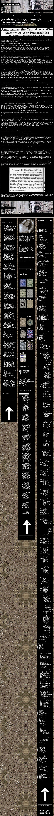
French (40, 307)
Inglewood (47, 360)
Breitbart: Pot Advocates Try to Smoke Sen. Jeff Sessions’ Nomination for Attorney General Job (9, 288)
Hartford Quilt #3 (8, 282)
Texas (41, 568)
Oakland (45, 368)
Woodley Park (46, 447)
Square (44, 739)
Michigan (42, 493)
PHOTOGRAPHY (17, 15)
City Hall (45, 393)
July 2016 (24, 404)
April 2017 (24, 402)
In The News (42, 332)
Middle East (45, 617)
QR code (41, 718)
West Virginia (43, 590)
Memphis (45, 566)
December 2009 (25, 434)
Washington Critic (43, 766)
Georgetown (45, 401)
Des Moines (45, 471)
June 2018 (24, 395)
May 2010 (24, 430)
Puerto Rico (43, 551)
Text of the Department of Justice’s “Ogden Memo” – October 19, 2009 (10, 359)
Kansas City (45, 504)
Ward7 (44, 439)
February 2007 (25, 465)
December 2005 (25, 478)
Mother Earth (43, 730)
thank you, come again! (45, 812)
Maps (41, 292)
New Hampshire (44, 514)
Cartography (42, 272)
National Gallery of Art (48, 418)
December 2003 (25, 499)
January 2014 (25, 411)
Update (40, 762)
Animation (41, 247)
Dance (40, 287)
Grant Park (47, 466)
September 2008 (26, 448)
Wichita (44, 473)
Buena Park (45, 355)
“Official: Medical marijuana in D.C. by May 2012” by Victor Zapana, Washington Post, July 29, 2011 (9, 363)
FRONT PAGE (6, 14)
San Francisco (46, 371)
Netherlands (48, 607)
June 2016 (24, 405)
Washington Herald (44, 702)
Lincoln (44, 511)
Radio (40, 720)
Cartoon (40, 273)
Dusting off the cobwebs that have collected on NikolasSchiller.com (9, 323)
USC (46, 367)
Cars (40, 271)
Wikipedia (41, 775)
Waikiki (47, 461)
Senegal (44, 624)
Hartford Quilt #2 (8, 283)
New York (42, 519)
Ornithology (41, 712)
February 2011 (25, 422)
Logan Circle (46, 411)
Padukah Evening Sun (45, 680)
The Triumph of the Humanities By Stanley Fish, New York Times (9, 381)
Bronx (46, 522)
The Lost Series (24, 372)
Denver (44, 380)
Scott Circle (45, 429)
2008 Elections (42, 230)
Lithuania (47, 606)
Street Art (41, 753)
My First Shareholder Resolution (9, 337)
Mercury (44, 561)
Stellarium (41, 750)
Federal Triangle (46, 400)
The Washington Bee (45, 694)
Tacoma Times (43, 691)
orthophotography (43, 713)
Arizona (42, 349)
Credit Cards (42, 284)
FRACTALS (48, 14)
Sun (43, 564)
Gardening (41, 309)
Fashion (40, 302)
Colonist (21, 215)
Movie (40, 644)
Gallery (40, 308)
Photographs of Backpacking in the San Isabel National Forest (10, 389)
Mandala (42, 727)
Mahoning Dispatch (44, 673)
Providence (45, 554)
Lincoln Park (46, 410)
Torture (40, 757)
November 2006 (25, 468)
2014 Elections (42, 231)
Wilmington (45, 450)
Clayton (44, 502)
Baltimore (45, 483)
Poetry (40, 716)
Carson (47, 357)
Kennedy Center (46, 409)
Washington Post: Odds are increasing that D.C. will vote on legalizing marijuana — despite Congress (10, 329)
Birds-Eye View (42, 264)
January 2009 (25, 444)
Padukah (45, 476)
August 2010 (25, 427)
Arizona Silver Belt (44, 657)
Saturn (44, 563)
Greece (47, 605)
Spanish (40, 744)
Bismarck (45, 539)
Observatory (45, 426)
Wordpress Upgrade (43, 777)
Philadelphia (46, 549)
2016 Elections (42, 235)
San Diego (45, 370)
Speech (40, 745)
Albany (44, 520)
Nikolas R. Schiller (12, 215)
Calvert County (46, 485)
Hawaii (41, 459)
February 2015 (25, 407)
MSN (40, 646)
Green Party (41, 323)
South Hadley (46, 492)
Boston (44, 490)
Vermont (42, 581)
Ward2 (44, 435)
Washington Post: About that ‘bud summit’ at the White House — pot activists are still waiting (9, 310)
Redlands (45, 369)
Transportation (42, 758)
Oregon (41, 544)
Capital (40, 270)
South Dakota (43, 556)
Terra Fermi (23, 373)
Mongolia (45, 618)
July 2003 (24, 503)
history (40, 328)
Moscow (47, 623)
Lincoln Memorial (47, 417)
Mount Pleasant (46, 424)
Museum (41, 647)
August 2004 (25, 492)
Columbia (45, 555)
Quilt (41, 731)
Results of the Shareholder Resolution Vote (10, 332)
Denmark (47, 601)
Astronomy (41, 256)
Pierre (44, 557)
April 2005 (24, 485)
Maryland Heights (47, 505)
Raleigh (44, 537)
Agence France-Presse (45, 653)
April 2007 (24, 463)
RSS (45, 215)
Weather (41, 767)
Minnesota (42, 495)
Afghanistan (45, 595)
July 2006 (24, 471)
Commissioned (42, 280)
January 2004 (25, 498)
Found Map (41, 306)
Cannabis (42, 239)
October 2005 (25, 480)
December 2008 (25, 445)
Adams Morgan (46, 387)
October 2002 (25, 511)
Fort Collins (45, 382)
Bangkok (45, 576)
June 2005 (24, 483)
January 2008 (25, 455)
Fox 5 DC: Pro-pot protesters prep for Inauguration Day (9, 281)
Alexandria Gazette (44, 656)
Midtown (50, 532)
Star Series (42, 740)
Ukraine (44, 634)
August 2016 (25, 403)
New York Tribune (44, 678)
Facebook (41, 300)
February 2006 (25, 476)
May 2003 (24, 505)
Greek (40, 322)
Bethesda (45, 484)
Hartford (45, 385)
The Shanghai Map (25, 379)
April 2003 (24, 506)
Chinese (40, 276)
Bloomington (46, 468)
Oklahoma (42, 542)
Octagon (45, 736)
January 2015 (25, 408)
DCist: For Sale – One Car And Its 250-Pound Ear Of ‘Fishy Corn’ (9, 253)
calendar (41, 268)
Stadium (41, 747)
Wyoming (42, 636)
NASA (40, 650)
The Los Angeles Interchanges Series (25, 371)
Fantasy (40, 301)
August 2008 (25, 449)
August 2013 (25, 413)
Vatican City (45, 635)
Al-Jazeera (42, 655)
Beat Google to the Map (44, 261)
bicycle (40, 263)
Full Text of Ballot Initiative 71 (8, 335)
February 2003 (25, 508)
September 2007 (26, 459)
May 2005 (24, 484)
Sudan (44, 633)
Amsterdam (50, 609)
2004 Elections (42, 229)
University (41, 761)
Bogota (49, 632)
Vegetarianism (42, 763)
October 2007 (25, 458)
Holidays (41, 329)
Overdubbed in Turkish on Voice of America (9, 339)
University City (46, 507)
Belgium (47, 600)
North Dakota (43, 538)
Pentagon (45, 586)
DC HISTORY (21, 14)
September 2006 (26, 470)
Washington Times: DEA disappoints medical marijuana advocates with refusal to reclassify (10, 301)
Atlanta (44, 458)
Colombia (47, 631)
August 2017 (25, 399)
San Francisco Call (44, 689)
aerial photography (43, 243)
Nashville (45, 567)
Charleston (45, 591)
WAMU (41, 698)
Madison (45, 593)
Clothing (41, 278)
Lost (41, 726)
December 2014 (25, 409)
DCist (41, 662)
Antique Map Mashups (26, 374)
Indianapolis (46, 469)
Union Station (46, 433)
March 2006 (24, 475)
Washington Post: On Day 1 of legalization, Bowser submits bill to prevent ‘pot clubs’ (9, 319)
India (44, 612)
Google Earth (42, 316)
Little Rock (45, 352)
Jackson (45, 498)
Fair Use (42, 215)
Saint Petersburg (47, 455)
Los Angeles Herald (45, 671)
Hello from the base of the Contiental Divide (9, 387)
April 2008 (24, 452)
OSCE (40, 714)
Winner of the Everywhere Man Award (25, 385)
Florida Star (43, 666)
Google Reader (42, 318)
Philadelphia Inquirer (45, 685)
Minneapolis (45, 496)
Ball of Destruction (25, 380)
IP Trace (41, 336)
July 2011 (24, 417)
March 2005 (24, 486)
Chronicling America (43, 277)
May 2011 (24, 419)
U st (44, 432)
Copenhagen (51, 602)
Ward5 (44, 438)
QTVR (40, 719)
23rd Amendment (44, 290)
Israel (44, 614)
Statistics (41, 749)
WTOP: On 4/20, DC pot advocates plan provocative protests (10, 262)
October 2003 (25, 500)
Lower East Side (49, 530)
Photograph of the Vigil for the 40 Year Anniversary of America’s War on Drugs (10, 372)
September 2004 (26, 491)
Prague (44, 622)
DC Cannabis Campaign (45, 233)
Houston (45, 574)
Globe (44, 734)
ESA (40, 299)
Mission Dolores (47, 377)
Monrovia (45, 619)
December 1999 (25, 513)
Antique (40, 248)
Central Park (49, 528)
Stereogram (41, 751)
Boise (44, 463)
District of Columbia (29, 215)
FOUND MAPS (42, 14)
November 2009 (25, 435)
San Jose (45, 378)
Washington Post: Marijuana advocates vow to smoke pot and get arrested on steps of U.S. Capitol (9, 265)
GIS (39, 312)
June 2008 (24, 451)
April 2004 (24, 496)
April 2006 (24, 474)
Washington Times (44, 707)
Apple (40, 251)
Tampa (44, 457)
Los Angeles (46, 356)
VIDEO (32, 15)
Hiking (40, 326)
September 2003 (26, 501)
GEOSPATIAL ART (13, 14)
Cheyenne (45, 637)
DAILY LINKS (42, 286)
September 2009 (26, 437)
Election (41, 298)
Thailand (42, 575)
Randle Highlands (47, 427)
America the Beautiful (9, 383)
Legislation (42, 291)
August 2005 (25, 481)
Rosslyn (44, 587)
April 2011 (24, 420)
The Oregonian (43, 693)
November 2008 (25, 446)
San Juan (45, 552)
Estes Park (45, 381)
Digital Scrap (42, 297)
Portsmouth (45, 515)
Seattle (44, 589)
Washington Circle (47, 441)
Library (40, 341)
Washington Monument (48, 421)
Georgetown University (45, 403)
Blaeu (40, 265)
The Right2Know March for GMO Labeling (9, 349)
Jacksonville (46, 452)
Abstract (42, 723)
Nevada (41, 512)
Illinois (41, 464)
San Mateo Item (44, 690)
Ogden (44, 578)
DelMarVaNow (43, 663)
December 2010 (25, 423)
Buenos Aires (49, 629)
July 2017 (24, 400)
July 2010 (24, 428)
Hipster (40, 327)
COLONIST (36, 14)
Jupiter (44, 559)
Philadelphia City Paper (45, 683)
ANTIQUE (24, 15)
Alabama (42, 344)
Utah (41, 577)
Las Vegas (45, 513)
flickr (40, 305)
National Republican (45, 675)
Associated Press (44, 658)
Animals (40, 245)
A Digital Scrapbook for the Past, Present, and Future (41, 11)
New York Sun (43, 676)
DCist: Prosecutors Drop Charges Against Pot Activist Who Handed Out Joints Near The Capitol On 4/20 (10, 246)
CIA (43, 585)
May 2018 (24, 396)
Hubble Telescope (43, 331)
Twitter (40, 760)
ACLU (40, 236)
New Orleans (46, 478)
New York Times (44, 677)
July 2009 (24, 439)
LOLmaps (22, 377)
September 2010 (26, 426)
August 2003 (25, 502)
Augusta (45, 480)
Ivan (44, 770)
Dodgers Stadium (47, 359)
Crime (40, 285)
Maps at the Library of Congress (26, 382)
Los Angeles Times (44, 672)
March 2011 (24, 421)
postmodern (41, 717)
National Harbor (46, 487)
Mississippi (42, 497)
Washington (43, 588)
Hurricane (42, 769)
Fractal (41, 724)
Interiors (41, 335)
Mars (44, 560)
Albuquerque (46, 518)
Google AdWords (43, 315)
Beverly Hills (46, 354)
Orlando (44, 454)
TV (39, 759)
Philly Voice (43, 686)
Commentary (42, 279)
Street (40, 752)
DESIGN (28, 15)
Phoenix (44, 350)
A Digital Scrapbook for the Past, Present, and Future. (36, 213)
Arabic (40, 252)
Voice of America (44, 696)
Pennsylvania (43, 547)
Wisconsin (42, 592)
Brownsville (45, 570)
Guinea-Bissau (46, 611)
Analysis (41, 244)
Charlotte (45, 536)
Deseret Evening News (45, 664)
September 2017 (26, 398)
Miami (44, 453)
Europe (44, 599)
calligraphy (41, 269)
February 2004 (25, 497)
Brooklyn (47, 523)
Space (41, 558)
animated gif (42, 246)
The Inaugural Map (25, 378)
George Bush (42, 311)
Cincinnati (45, 541)
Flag (40, 304)
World (41, 594)
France (46, 604)
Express (44, 706)
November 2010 (25, 424)
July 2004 (24, 493)
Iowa (41, 470)
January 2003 (25, 509)
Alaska (41, 347)
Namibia (44, 620)
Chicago (45, 465)
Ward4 (44, 437)
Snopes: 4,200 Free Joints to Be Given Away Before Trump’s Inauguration (9, 292)
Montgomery (45, 346)
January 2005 (25, 488)
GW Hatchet (43, 668)
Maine (41, 479)
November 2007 (25, 457)
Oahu (44, 460)
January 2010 (25, 433)
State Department (47, 430)
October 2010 (25, 425)
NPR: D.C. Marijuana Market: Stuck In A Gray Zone (9, 250)
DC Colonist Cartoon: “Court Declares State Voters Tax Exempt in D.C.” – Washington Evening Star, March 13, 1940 (10, 352)
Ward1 (44, 434)
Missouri (42, 499)
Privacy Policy (37, 215)
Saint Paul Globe (44, 688)
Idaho (41, 462)
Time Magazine (43, 695)
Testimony (41, 755)
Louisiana (42, 477)
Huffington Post (44, 670)
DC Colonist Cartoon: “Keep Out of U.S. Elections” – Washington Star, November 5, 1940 (9, 368)
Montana (42, 508)
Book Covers (42, 266)
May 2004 (24, 495)
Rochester (45, 535)
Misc (41, 729)
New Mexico (43, 517)
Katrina (44, 771)
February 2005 (25, 487)
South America (46, 626)
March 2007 (24, 464)
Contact (48, 215)
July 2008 (24, 450)
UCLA (46, 366)
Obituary (41, 710)
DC (40, 386)
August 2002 (25, 512)
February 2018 (25, 397)
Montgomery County (47, 486)
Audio (40, 258)
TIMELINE (27, 14)
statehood (41, 748)
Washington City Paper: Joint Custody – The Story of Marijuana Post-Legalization (10, 242)
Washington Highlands (45, 444)
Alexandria (45, 584)
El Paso (44, 572)
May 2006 (24, 473)
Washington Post (44, 705)
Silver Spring (46, 488)
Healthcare (41, 324)
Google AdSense (43, 314)
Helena (44, 509)
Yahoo (40, 779)
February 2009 (25, 443)
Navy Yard (45, 425)
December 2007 (25, 456)
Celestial (41, 274)
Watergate (45, 445)
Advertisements (42, 242)
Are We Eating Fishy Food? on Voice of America (9, 341)
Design (40, 296)
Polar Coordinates (47, 737)
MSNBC (41, 674)
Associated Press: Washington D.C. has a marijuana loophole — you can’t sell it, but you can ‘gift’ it (9, 238)
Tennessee (42, 565)
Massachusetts (43, 489)
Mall (44, 412)
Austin (44, 569)
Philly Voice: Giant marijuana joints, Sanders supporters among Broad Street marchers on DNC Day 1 (10, 305)
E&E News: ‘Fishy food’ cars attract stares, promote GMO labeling (10, 343)
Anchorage (45, 348)
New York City (46, 521)
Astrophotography (43, 257)
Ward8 (44, 440)
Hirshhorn (47, 413)
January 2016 (25, 406)
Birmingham (45, 345)
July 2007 (24, 461)
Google (40, 313)
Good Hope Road (47, 404)
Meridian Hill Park (47, 422)
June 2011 (24, 418)
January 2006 (25, 477)
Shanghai (47, 598)
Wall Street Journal (44, 697)
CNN (41, 660)
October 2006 (25, 469)
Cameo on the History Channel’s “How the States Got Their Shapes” (9, 378)
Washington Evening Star (46, 700)
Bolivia (47, 630)
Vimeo (40, 764)
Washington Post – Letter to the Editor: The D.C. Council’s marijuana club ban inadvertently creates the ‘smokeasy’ (9, 315)
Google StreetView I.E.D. (27, 375)
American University (45, 389)
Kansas (41, 472)
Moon (44, 562)
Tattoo (40, 754)
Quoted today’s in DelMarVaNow (8, 326)
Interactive (41, 334)
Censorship (41, 275)
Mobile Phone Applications (45, 642)
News (40, 651)
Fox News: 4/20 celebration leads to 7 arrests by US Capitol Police (9, 259)
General (40, 310)
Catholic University (47, 391)
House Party (42, 330)
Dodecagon (45, 733)
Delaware (42, 449)
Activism (41, 237)
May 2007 (24, 462)
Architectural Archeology (45, 253)
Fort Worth (45, 573)
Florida (41, 451)
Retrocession (43, 293)
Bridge (40, 267)
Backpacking (42, 259)
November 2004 (25, 490)
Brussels (45, 596)
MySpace (41, 649)
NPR (41, 679)
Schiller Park (46, 467)
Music (40, 648)
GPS (40, 320)
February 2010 (25, 432)
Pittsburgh (45, 550)
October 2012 (25, 415)
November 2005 (25, 479)
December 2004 (25, 489)
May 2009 (24, 441)
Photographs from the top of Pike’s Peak (9, 385)
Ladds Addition (47, 546)
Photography (42, 715)
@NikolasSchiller (45, 221)
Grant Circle (46, 406)
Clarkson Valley (46, 501)
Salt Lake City (46, 580)
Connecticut (43, 384)
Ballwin (44, 500)
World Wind (41, 778)
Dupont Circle (46, 398)
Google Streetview (43, 319)
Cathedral (45, 390)
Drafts (41, 282)
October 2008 (25, 447)
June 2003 (24, 504)
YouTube (41, 780)
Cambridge (45, 491)
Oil (39, 711)
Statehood (42, 294)
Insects (40, 333)
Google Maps (42, 317)
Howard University (47, 408)
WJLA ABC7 (43, 708)
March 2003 (24, 507)
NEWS (31, 14)
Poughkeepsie (46, 534)
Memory (42, 728)
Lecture (40, 339)
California (42, 353)
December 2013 (25, 412)
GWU (44, 407)
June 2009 (24, 440)
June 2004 (24, 494)
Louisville (45, 475)
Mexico (44, 616)
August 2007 (25, 460)
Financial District (47, 373)
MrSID (40, 645)
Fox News (42, 667)
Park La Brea (48, 364)
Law (39, 338)
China (44, 597)
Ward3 (44, 436)
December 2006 (25, 467)
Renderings (41, 721)
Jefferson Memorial (47, 415)
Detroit (44, 494)
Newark (44, 516)
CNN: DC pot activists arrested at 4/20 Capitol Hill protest (10, 255)
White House (46, 446)
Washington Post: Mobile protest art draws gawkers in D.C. (9, 346)
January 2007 (25, 466)
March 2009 (24, 442)
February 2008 (25, 454)
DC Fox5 (42, 661)
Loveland (45, 383)
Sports (40, 746)
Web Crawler (42, 774)
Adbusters (41, 241)
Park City (45, 579)
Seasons (41, 743)
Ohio (41, 540)
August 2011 (25, 416)
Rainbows (42, 772)
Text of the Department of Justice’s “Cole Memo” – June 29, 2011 (10, 356)
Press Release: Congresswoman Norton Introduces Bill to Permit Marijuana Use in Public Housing (10, 227)
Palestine (45, 621)
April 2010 (24, 431)
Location (41, 342)
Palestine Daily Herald (45, 681)
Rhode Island (43, 553)
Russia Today (43, 687)
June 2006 (24, 472)
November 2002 (25, 510)
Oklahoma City (46, 543)
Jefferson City (46, 503)
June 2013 (24, 414)
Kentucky (42, 474)
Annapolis (45, 482)
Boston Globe (43, 659)
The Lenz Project (25, 381)
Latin (40, 337)
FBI (39, 303)
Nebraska (42, 510)
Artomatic (41, 255)
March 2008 (24, 453)
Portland (45, 545)
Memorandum (42, 641)
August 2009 (25, 438)
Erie (44, 548)
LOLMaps (41, 639)
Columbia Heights (47, 394)
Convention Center (47, 396)
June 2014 (24, 410)
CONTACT (38, 15)
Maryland (42, 481)
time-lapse (41, 756)
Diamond (45, 732)
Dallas (44, 571)
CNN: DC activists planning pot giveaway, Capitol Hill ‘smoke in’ (10, 269)
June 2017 (24, 401)
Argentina (47, 627)
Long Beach (48, 362)
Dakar (46, 625)
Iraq (44, 613)
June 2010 (24, 429)
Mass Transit (42, 640)
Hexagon (45, 735)
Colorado (42, 379)
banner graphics (42, 260)
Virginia (42, 583)
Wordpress (41, 776)
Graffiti (40, 321)
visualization (42, 765)
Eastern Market (46, 399)
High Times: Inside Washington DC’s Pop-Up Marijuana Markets (9, 231)
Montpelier (45, 582)
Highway (41, 325)
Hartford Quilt (7, 284)
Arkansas (42, 351)
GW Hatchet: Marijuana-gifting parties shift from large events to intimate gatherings (10, 234)
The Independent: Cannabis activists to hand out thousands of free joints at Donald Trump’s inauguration (9, 296)
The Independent (44, 692)
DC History (41, 288)
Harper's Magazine (44, 669)
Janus (41, 725)
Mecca (44, 615)
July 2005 (24, 482)
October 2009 (25, 436)
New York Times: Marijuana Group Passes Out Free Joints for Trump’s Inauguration (10, 277)
